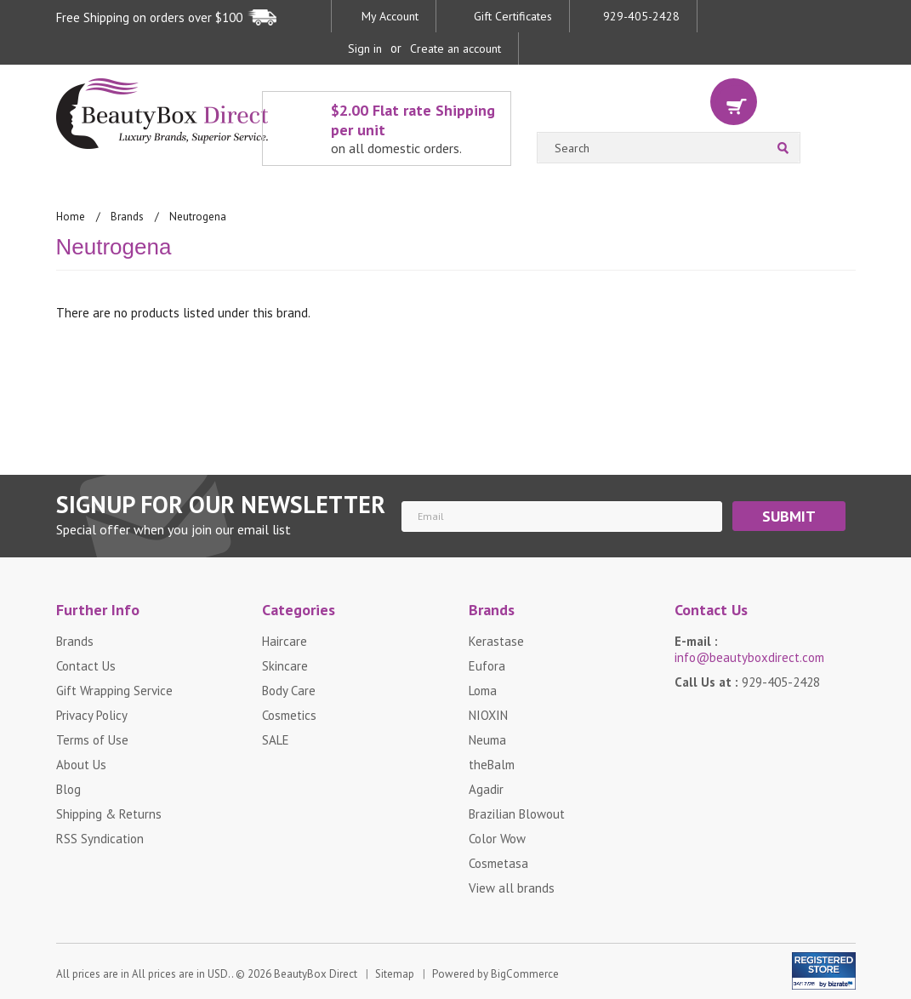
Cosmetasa (498, 863)
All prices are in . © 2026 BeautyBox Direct (206, 975)
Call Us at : (747, 682)
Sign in (365, 48)
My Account (390, 16)
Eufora (487, 666)
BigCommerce (525, 975)
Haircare (284, 641)
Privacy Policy (92, 715)
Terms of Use (92, 740)
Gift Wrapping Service (114, 690)
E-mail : (749, 649)
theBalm (492, 764)
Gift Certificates (513, 16)
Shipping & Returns (109, 814)
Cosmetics (289, 715)
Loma (483, 690)
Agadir (486, 789)
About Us (81, 764)
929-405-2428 (641, 16)
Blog (68, 789)
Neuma (487, 740)
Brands (127, 216)
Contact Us (86, 666)
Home (70, 216)
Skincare (285, 666)
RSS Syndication (100, 839)
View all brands (512, 888)
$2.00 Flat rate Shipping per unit (416, 128)
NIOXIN (488, 715)
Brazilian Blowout (517, 814)
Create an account (455, 48)
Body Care (289, 690)
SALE (275, 740)
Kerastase (496, 641)
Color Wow (497, 839)
